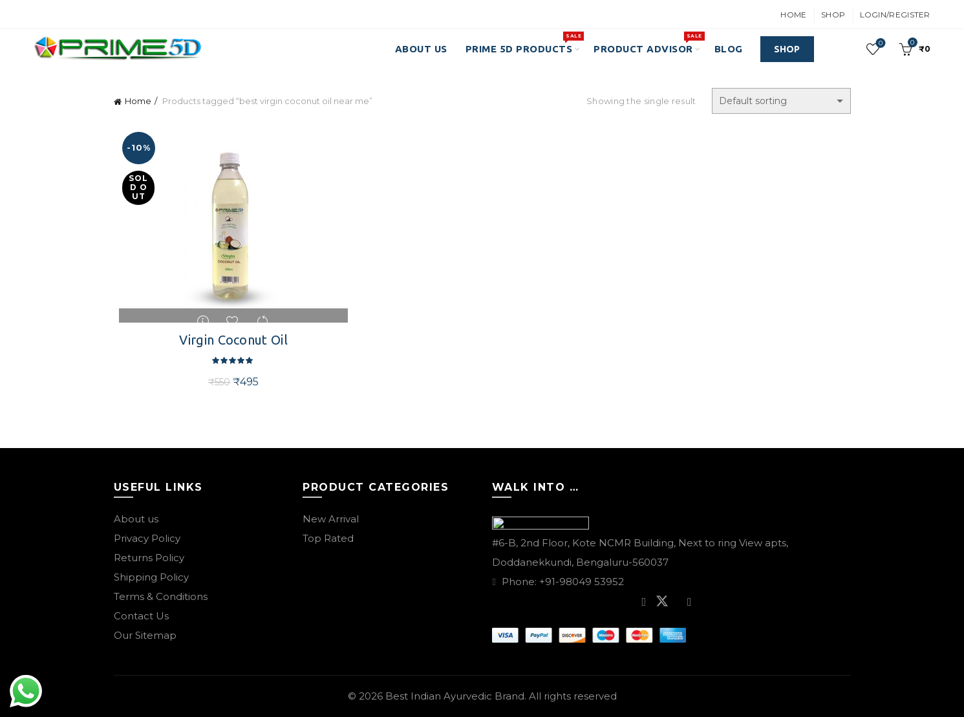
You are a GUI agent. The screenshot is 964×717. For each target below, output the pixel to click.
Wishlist (879, 43)
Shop (833, 14)
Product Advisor (648, 42)
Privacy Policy (147, 538)
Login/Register (895, 14)
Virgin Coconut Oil (230, 339)
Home (793, 14)
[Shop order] (781, 101)
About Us (421, 48)
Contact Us (141, 616)
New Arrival (331, 519)
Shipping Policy (151, 577)
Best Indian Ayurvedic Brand (454, 696)
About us (136, 519)
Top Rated (328, 538)
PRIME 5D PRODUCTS (523, 42)
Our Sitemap (145, 635)
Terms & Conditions (161, 596)
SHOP (787, 49)
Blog (728, 48)
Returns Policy (149, 557)
